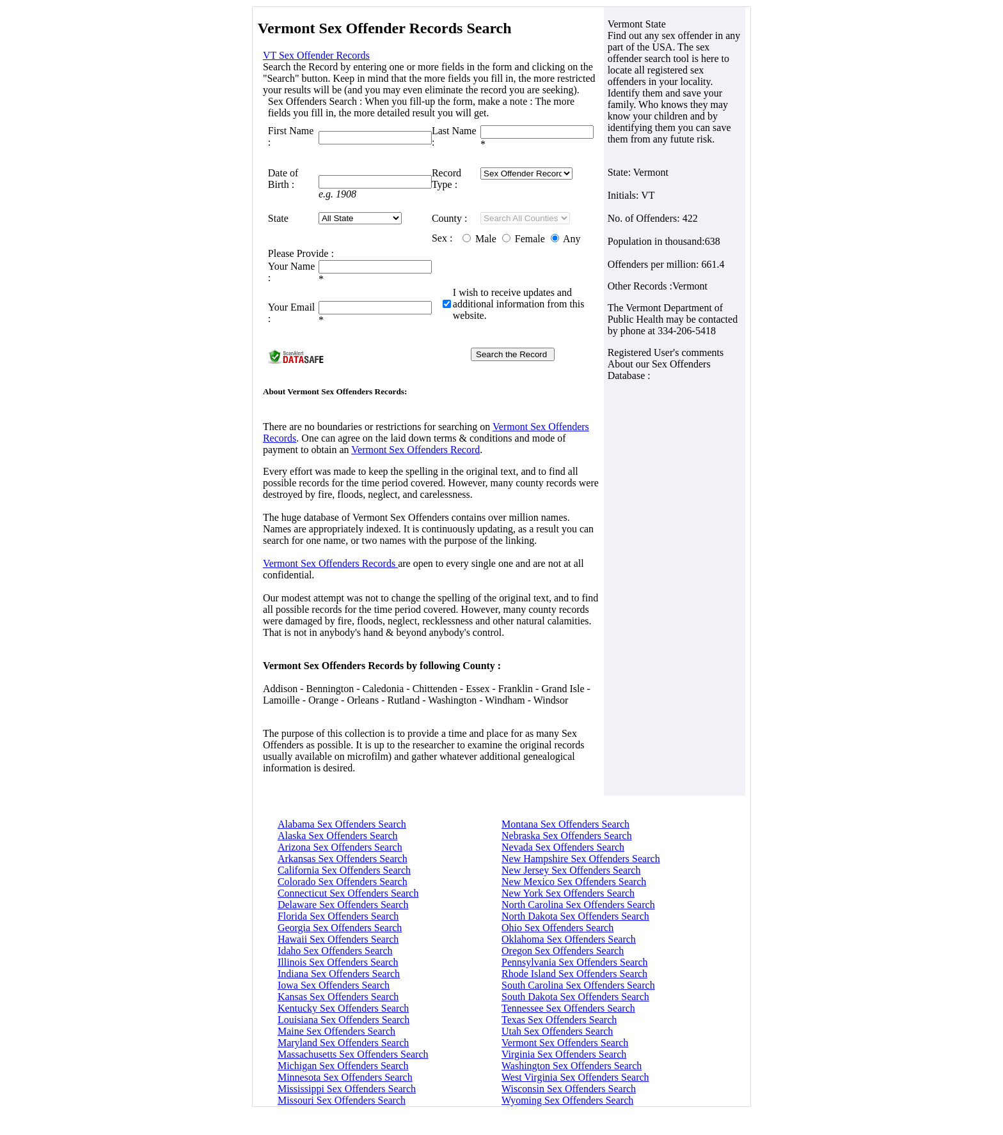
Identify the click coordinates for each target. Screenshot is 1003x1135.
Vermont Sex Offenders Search (565, 1042)
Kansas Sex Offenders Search (338, 996)
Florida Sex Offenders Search (338, 916)
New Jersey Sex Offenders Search (571, 870)
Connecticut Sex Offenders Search (348, 893)
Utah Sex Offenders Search (557, 1031)
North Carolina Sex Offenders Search (578, 904)
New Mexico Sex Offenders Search (574, 881)
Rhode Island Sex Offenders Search (574, 973)
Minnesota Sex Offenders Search (345, 1077)
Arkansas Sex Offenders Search (342, 858)
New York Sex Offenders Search (568, 893)
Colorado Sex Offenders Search (342, 881)
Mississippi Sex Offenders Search (347, 1088)
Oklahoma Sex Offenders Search (569, 939)
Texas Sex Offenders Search (559, 1019)
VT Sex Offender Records (316, 55)
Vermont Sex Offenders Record (415, 449)
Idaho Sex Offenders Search (335, 950)
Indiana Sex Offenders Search (339, 973)
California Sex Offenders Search (344, 870)
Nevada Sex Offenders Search (563, 847)
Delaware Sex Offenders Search (343, 904)
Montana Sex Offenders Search (565, 824)
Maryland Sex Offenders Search (343, 1042)
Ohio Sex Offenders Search (557, 927)
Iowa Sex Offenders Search (334, 985)
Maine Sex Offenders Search (336, 1031)
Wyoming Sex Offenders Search (567, 1100)
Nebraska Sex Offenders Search (567, 835)
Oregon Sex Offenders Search (563, 950)
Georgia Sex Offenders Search (340, 927)
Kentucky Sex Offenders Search (343, 1008)
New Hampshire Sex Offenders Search (581, 858)
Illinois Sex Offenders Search (338, 962)
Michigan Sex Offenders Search (343, 1065)
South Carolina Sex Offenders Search (578, 985)
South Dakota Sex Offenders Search (575, 996)
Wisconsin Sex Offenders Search (569, 1088)
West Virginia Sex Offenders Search (575, 1077)
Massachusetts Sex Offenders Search (353, 1054)
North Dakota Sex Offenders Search (575, 916)
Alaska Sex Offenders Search (338, 835)
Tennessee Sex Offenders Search (568, 1008)
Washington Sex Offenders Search (572, 1065)
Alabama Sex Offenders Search (342, 824)
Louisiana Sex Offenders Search (343, 1019)
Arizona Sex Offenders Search (340, 847)
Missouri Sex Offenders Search (342, 1100)
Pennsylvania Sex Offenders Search (575, 962)
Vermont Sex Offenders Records (330, 563)
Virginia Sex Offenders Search (564, 1054)
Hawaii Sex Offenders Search (338, 939)
